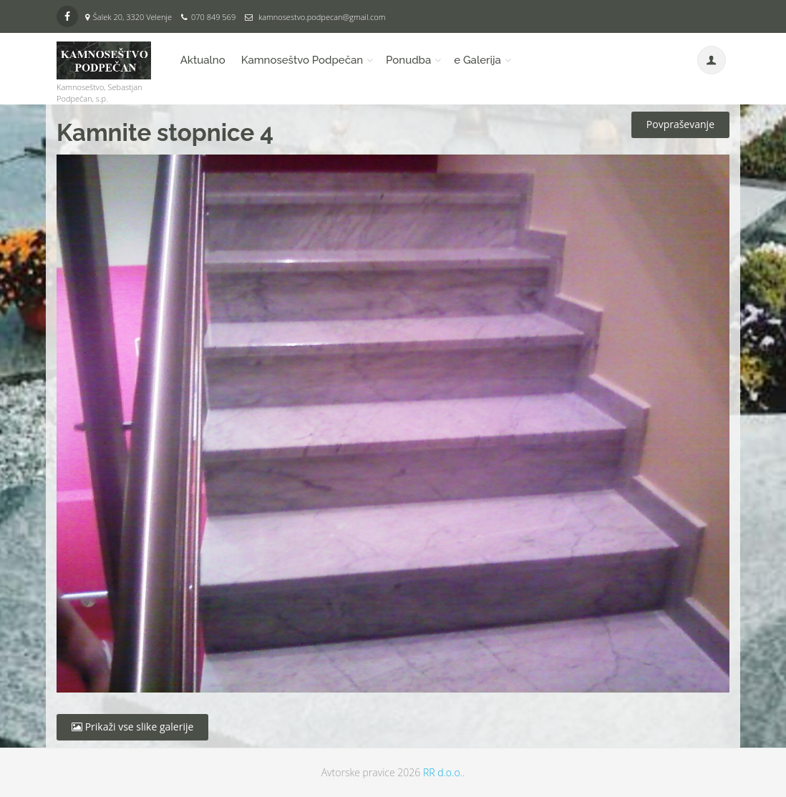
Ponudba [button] (408, 60)
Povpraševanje (680, 124)
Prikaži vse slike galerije (132, 726)
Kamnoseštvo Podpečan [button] (302, 60)
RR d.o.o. (442, 772)
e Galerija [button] (477, 60)
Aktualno (202, 60)
